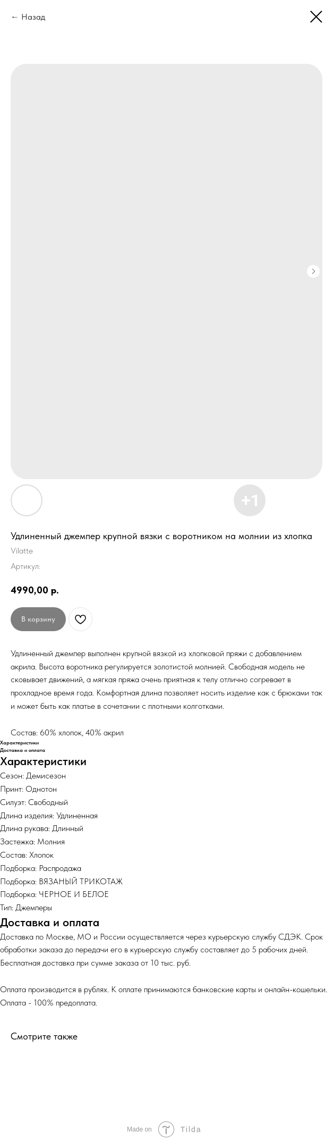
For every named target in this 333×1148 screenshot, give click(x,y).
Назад (33, 17)
